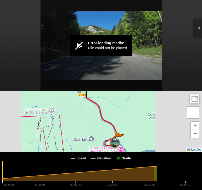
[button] (119, 138)
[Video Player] (101, 45)
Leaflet (194, 149)
